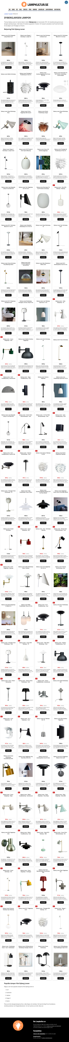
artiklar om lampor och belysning (54, 1026)
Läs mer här (8, 67)
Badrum (35, 9)
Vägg (30, 9)
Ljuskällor (41, 9)
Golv (20, 9)
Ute (17, 9)
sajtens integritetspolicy (47, 1038)
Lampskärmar (49, 9)
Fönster (25, 9)
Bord (13, 9)
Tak (10, 9)
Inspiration (57, 9)
